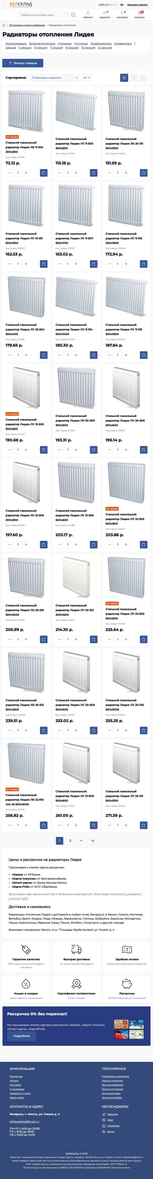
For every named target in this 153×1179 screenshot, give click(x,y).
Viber (110, 1120)
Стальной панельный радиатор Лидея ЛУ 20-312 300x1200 (75, 610)
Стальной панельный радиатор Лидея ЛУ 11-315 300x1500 (124, 329)
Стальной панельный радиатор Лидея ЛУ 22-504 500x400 (25, 329)
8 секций (72, 47)
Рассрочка (127, 993)
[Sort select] (54, 78)
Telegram (112, 1114)
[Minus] (9, 172)
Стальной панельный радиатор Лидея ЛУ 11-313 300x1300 (124, 238)
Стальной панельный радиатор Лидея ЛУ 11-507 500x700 (74, 238)
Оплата (14, 1080)
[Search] (73, 15)
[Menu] (5, 5)
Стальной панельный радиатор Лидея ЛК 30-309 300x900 (75, 420)
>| (92, 841)
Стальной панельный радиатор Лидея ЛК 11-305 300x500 (24, 147)
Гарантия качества (26, 959)
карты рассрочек (52, 867)
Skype (110, 1131)
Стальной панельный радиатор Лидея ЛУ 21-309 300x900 (25, 515)
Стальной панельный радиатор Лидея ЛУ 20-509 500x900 (75, 705)
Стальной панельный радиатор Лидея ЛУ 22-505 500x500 (125, 519)
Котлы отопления (112, 1089)
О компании (17, 1089)
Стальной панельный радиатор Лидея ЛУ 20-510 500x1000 (125, 705)
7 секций (56, 47)
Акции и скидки (26, 993)
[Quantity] (17, 173)
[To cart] (43, 173)
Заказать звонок (137, 4)
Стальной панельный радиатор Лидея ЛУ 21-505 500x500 (25, 424)
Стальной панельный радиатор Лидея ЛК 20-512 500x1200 (25, 705)
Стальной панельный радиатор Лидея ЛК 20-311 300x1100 (124, 143)
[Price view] (143, 78)
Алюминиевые (16, 43)
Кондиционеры (111, 1093)
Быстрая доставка (76, 959)
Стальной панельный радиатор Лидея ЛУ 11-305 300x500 (74, 143)
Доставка (15, 1084)
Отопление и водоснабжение (27, 25)
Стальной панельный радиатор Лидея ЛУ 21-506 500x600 (75, 515)
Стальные (65, 43)
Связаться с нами (20, 1093)
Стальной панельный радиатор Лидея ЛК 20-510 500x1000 (25, 610)
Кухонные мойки (112, 1097)
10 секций (88, 47)
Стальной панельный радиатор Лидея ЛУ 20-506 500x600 (125, 420)
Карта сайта (17, 1097)
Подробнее (21, 1036)
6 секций (40, 47)
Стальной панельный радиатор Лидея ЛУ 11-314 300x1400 (74, 329)
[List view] (134, 78)
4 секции (25, 47)
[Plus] (26, 172)
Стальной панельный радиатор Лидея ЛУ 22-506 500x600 (125, 613)
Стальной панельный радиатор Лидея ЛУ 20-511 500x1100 (124, 796)
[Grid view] (124, 78)
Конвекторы (123, 43)
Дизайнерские (101, 43)
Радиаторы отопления (115, 1076)
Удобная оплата (127, 959)
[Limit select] (86, 78)
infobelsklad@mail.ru (24, 1121)
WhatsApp (113, 1125)
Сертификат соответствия (76, 993)
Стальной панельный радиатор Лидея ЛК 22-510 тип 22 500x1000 (25, 799)
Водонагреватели (112, 1084)
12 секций (105, 47)
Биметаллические (42, 43)
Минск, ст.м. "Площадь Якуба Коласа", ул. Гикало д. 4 (77, 930)
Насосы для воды (112, 1080)
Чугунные (81, 43)
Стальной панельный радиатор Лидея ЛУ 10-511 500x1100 (24, 238)
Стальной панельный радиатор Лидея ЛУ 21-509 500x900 (75, 796)
